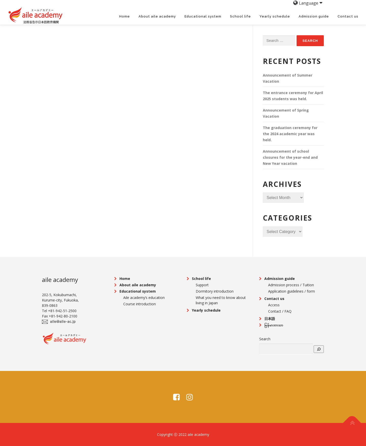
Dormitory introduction (215, 291)
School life (240, 16)
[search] (319, 349)
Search (264, 338)
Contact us (348, 16)
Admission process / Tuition (291, 284)
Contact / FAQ (280, 311)
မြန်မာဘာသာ (273, 325)
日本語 (269, 318)
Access (274, 304)
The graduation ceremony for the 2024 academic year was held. (290, 133)
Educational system (203, 16)
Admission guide (314, 16)
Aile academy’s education (144, 297)
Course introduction (139, 303)
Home (124, 16)
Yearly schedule (275, 16)
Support (202, 284)
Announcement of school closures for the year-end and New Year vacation (290, 157)
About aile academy (157, 16)
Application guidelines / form (291, 291)
